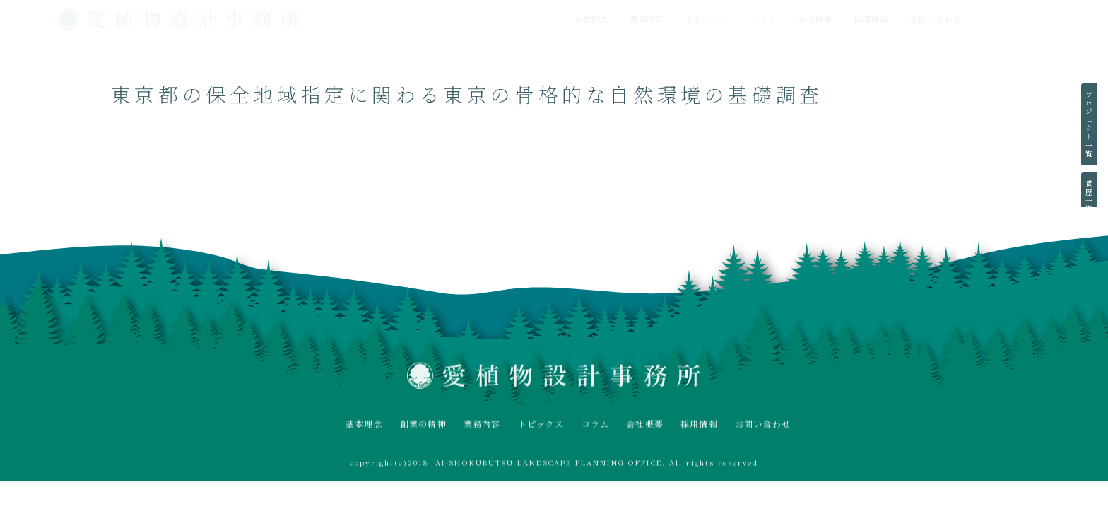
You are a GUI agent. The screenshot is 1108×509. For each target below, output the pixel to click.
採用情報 (871, 19)
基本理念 (364, 426)
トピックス (706, 19)
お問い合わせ (935, 19)
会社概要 (815, 19)
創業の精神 (423, 426)
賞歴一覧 (1088, 196)
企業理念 (591, 19)
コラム (763, 19)
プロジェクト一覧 (1088, 124)
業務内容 (647, 19)
